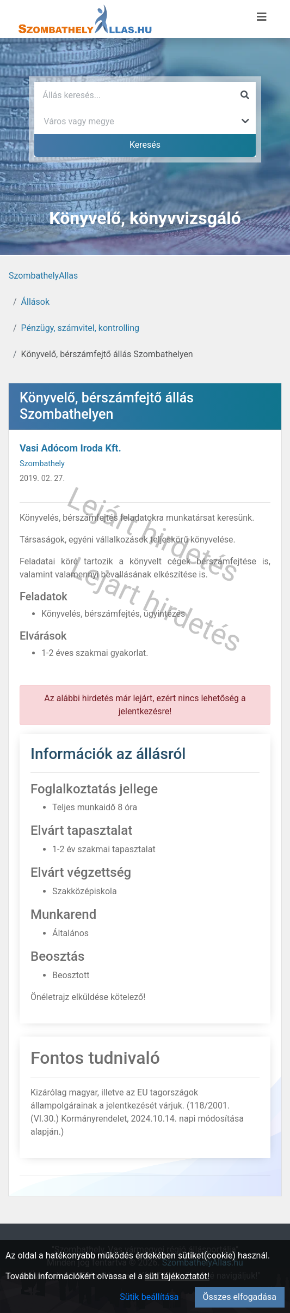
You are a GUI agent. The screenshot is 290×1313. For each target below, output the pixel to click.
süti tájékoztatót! (177, 1276)
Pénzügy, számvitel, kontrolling (80, 328)
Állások (35, 302)
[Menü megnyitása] (262, 17)
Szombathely (42, 463)
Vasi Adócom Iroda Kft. (70, 448)
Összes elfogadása (239, 1297)
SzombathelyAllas (43, 275)
